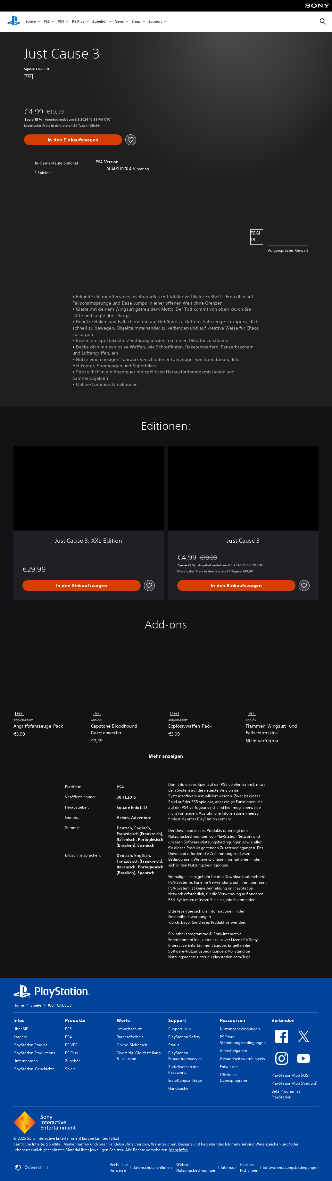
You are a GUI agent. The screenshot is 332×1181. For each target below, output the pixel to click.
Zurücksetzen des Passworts (183, 1069)
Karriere (20, 1037)
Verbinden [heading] (283, 1020)
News (119, 22)
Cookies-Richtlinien (249, 1167)
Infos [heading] (18, 1020)
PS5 (47, 22)
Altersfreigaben (233, 1050)
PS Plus (78, 22)
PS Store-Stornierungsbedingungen (243, 1039)
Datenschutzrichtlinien (152, 1167)
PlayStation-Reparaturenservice (185, 1055)
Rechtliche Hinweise (119, 1167)
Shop (136, 22)
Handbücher (179, 1088)
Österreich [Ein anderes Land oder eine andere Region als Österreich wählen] (31, 1167)
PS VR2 (71, 1045)
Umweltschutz (129, 1029)
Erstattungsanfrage (185, 1080)
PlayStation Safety (184, 1037)
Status (173, 1045)
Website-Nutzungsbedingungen (196, 1167)
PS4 (61, 22)
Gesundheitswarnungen (189, 916)
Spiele (31, 22)
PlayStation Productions (34, 1053)
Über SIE (20, 1029)
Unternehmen (25, 1061)
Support (155, 22)
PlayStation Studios (30, 1045)
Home (18, 1005)
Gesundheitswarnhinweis (242, 1058)
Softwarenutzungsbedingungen (291, 1167)
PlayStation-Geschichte (34, 1069)
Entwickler (229, 1066)
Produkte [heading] (75, 1020)
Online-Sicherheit (132, 1045)
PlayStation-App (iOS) (290, 1075)
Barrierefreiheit (130, 1037)
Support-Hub (179, 1029)
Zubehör (99, 22)
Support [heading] (177, 1020)
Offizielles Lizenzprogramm (235, 1077)
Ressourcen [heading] (232, 1020)
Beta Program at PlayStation (285, 1094)
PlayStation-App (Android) (294, 1083)
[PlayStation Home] (14, 21)
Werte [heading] (123, 1020)
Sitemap (228, 1167)
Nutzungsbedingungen (240, 1029)
